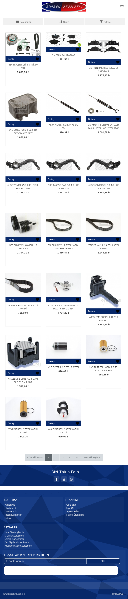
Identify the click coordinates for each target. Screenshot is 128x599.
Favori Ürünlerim (74, 515)
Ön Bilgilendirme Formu (16, 542)
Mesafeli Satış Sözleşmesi (18, 546)
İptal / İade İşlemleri (14, 532)
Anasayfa (9, 505)
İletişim (8, 518)
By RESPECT (118, 594)
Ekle (103, 561)
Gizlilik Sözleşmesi (14, 536)
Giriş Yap (70, 505)
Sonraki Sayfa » (92, 457)
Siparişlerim (71, 511)
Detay (11, 59)
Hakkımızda (10, 508)
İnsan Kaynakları (13, 515)
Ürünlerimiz (10, 511)
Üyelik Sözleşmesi (14, 539)
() (122, 5)
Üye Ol (69, 508)
